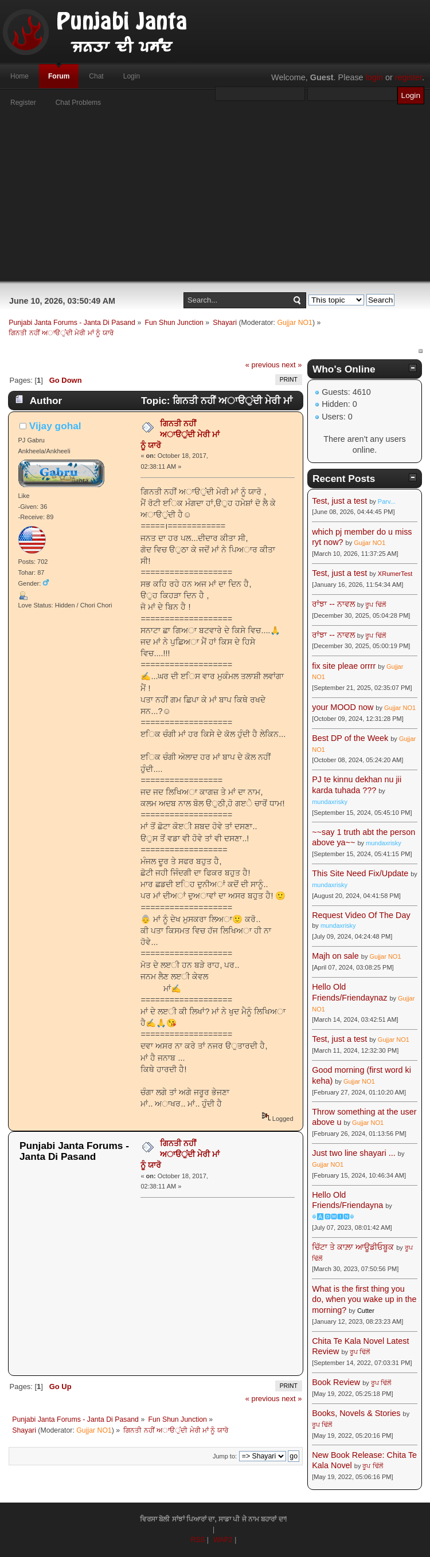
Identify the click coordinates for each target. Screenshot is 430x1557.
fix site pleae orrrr (344, 665)
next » (292, 364)
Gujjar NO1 (294, 323)
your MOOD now (342, 707)
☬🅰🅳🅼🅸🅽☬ (333, 1216)
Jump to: (225, 1456)
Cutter (365, 1310)
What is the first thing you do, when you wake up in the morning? (364, 1299)
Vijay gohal (55, 426)
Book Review (336, 1382)
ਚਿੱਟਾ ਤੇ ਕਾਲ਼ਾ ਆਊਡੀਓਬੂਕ (353, 1247)
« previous (262, 364)
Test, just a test (339, 500)
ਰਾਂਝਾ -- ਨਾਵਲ (333, 604)
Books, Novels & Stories (356, 1413)
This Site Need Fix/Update (360, 873)
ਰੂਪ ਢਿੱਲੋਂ (375, 604)
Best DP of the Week (351, 738)
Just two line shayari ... (354, 1153)
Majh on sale (335, 955)
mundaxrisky (329, 801)
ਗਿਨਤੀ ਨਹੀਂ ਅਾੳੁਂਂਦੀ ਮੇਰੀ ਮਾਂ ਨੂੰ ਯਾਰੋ (179, 434)
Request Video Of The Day (361, 915)
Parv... (387, 501)
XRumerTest (395, 573)
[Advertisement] (215, 200)
